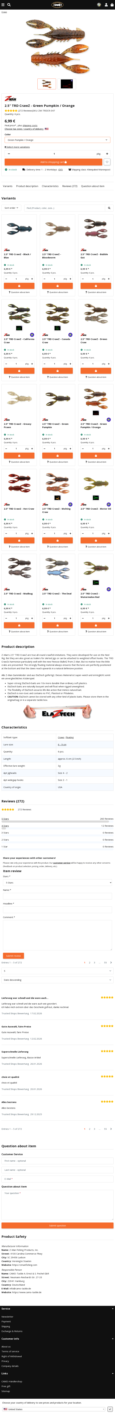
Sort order (10, 207)
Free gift (5, 1386)
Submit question (57, 1225)
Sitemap (5, 1391)
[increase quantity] (106, 153)
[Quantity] (54, 153)
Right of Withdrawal (11, 1356)
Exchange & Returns (11, 1331)
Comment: (9, 917)
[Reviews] (19, 110)
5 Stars (5, 818)
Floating (70, 737)
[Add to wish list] (107, 162)
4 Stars (5, 825)
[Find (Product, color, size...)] (9, 4)
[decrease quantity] (9, 153)
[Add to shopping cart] (19, 286)
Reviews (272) (69, 186)
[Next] (111, 962)
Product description (27, 186)
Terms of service (10, 1351)
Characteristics (50, 186)
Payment (6, 1321)
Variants (7, 186)
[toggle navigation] (2, 4)
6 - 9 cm (62, 744)
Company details (10, 1365)
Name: (7, 889)
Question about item (92, 186)
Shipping (5, 1326)
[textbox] (53, 1409)
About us (6, 1346)
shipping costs (30, 125)
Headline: (8, 903)
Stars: (6, 876)
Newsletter (7, 1316)
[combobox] (53, 1409)
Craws (61, 737)
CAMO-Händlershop (11, 1381)
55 (105, 962)
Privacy (5, 1361)
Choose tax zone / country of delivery (27, 128)
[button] (106, 4)
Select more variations (17, 146)
